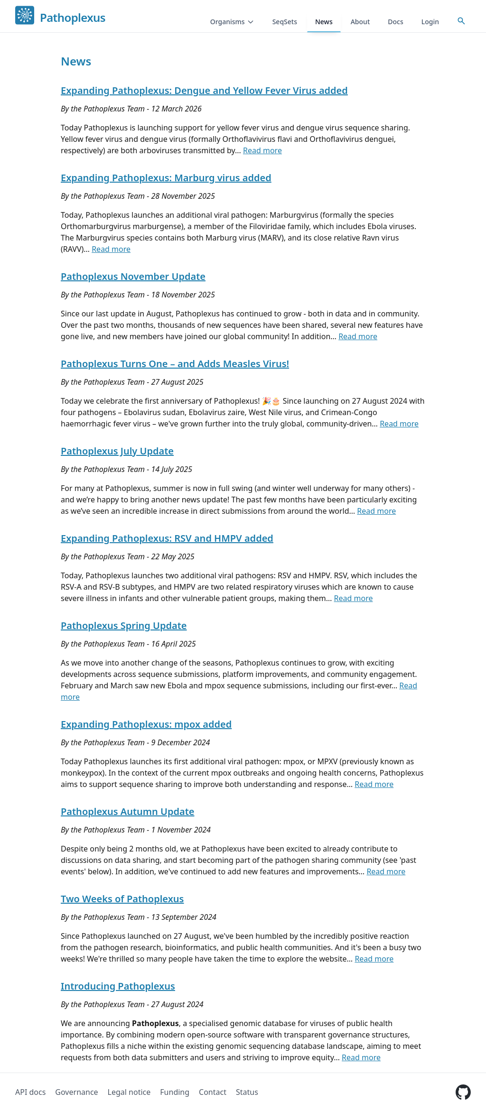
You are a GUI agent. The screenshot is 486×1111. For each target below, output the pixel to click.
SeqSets (284, 21)
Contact (212, 1092)
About (360, 21)
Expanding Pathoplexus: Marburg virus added (166, 177)
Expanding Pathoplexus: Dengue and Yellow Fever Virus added (204, 90)
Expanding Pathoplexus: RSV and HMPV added (167, 538)
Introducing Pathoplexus (118, 986)
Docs (395, 21)
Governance (76, 1092)
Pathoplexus (72, 17)
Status (247, 1092)
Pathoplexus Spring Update (124, 625)
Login (430, 21)
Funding (174, 1092)
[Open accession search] (461, 21)
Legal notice (129, 1092)
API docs (30, 1092)
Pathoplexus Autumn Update (127, 811)
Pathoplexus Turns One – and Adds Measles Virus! (175, 363)
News (324, 21)
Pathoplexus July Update (117, 450)
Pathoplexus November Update (133, 276)
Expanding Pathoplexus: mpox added (146, 724)
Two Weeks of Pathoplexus (122, 898)
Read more (262, 150)
